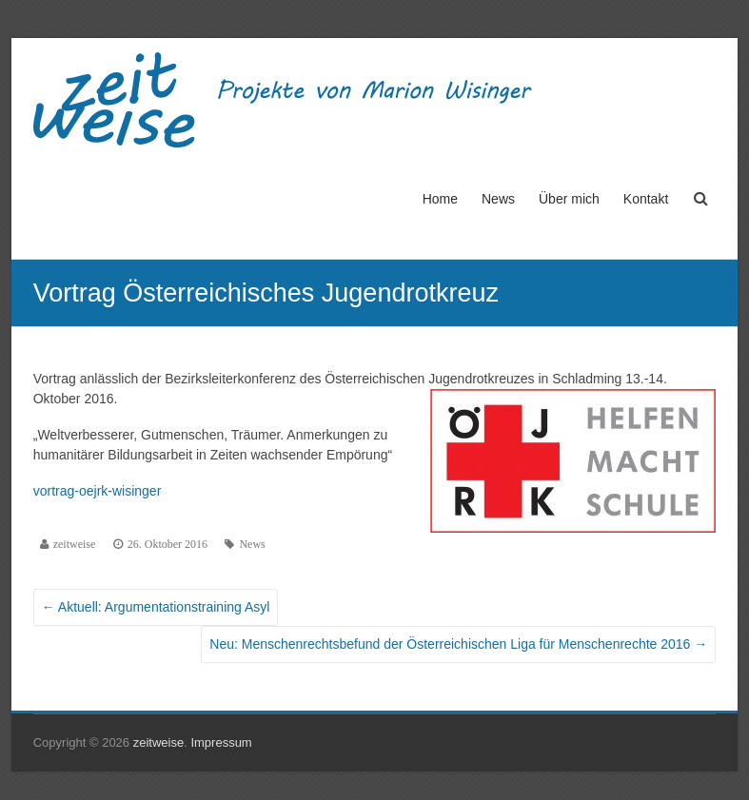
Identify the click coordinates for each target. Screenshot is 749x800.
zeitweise (74, 544)
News (498, 198)
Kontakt (645, 198)
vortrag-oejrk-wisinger (97, 490)
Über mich (569, 198)
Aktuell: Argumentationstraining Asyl (156, 607)
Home (440, 198)
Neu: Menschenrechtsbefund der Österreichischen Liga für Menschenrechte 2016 (458, 644)
